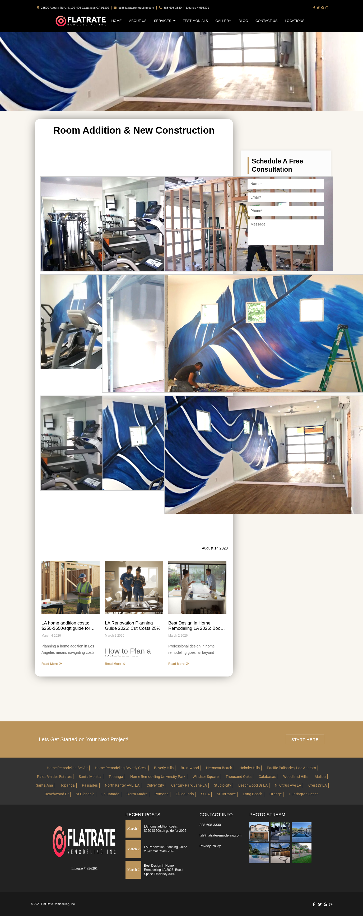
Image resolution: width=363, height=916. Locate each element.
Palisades (90, 785)
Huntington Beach (304, 794)
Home (116, 21)
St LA (205, 794)
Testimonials (195, 21)
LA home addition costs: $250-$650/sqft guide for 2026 (65, 626)
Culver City (155, 785)
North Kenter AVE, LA (122, 785)
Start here (305, 739)
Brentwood (190, 768)
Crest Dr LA (317, 785)
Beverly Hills (164, 768)
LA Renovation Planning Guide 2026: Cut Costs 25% (133, 626)
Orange (275, 794)
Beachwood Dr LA (253, 785)
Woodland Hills (295, 776)
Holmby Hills (249, 768)
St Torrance (226, 794)
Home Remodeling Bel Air (67, 768)
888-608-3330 (170, 7)
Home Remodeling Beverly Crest (121, 768)
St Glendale (85, 794)
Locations (294, 21)
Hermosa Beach (219, 768)
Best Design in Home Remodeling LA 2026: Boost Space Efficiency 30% (196, 626)
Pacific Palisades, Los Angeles (291, 768)
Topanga (116, 776)
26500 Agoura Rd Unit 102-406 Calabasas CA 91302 (73, 7)
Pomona (162, 794)
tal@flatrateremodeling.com (134, 7)
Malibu (320, 776)
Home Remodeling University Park (157, 776)
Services (164, 21)
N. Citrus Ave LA (288, 785)
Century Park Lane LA (189, 785)
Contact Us (266, 21)
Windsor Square (205, 776)
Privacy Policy (210, 846)
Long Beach (252, 794)
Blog (243, 21)
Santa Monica (90, 776)
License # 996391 (197, 7)
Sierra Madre (137, 794)
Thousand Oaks (239, 776)
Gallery (223, 21)
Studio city (222, 785)
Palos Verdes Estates (54, 776)
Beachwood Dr (57, 794)
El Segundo (185, 794)
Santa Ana (44, 785)
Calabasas (267, 776)
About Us (137, 21)
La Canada (110, 794)
